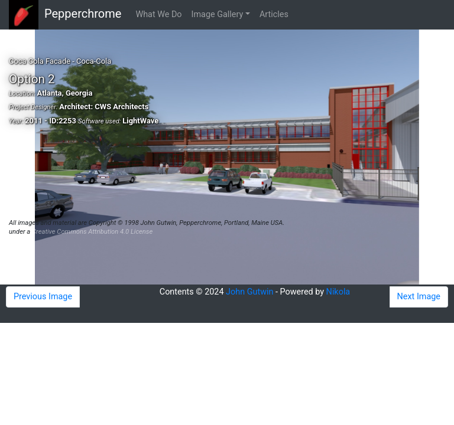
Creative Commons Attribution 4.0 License (92, 232)
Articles (274, 14)
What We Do (158, 14)
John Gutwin (249, 292)
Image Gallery (218, 14)
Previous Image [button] (43, 297)
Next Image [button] (418, 297)
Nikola (338, 292)
